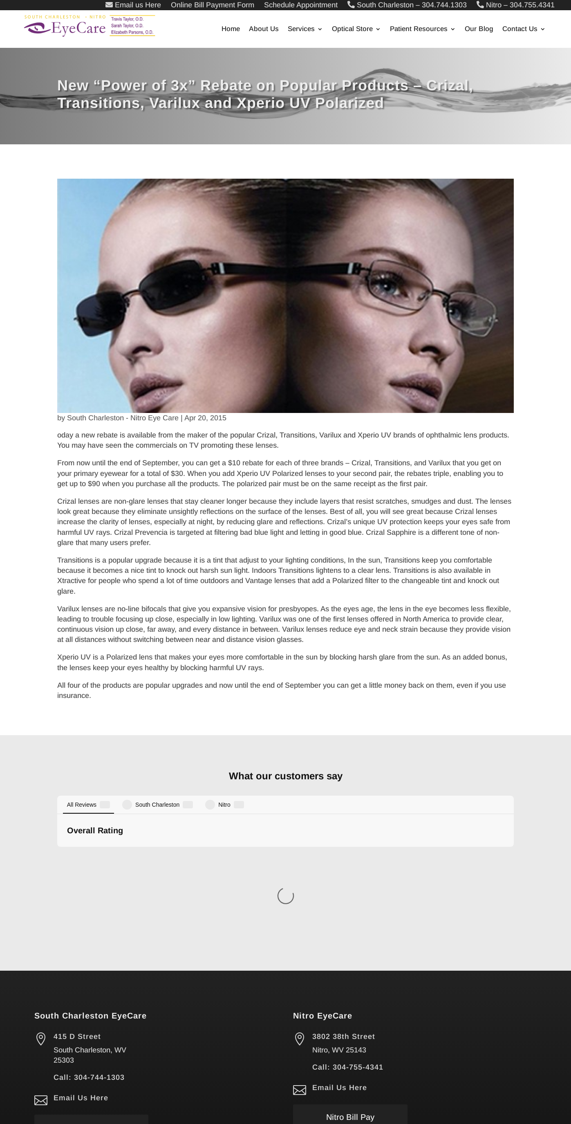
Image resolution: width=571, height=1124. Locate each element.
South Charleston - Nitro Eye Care (123, 418)
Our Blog (479, 29)
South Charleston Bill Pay (91, 967)
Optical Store (352, 29)
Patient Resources (419, 29)
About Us (264, 29)
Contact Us (519, 29)
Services (301, 29)
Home (231, 29)
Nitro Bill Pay (350, 950)
